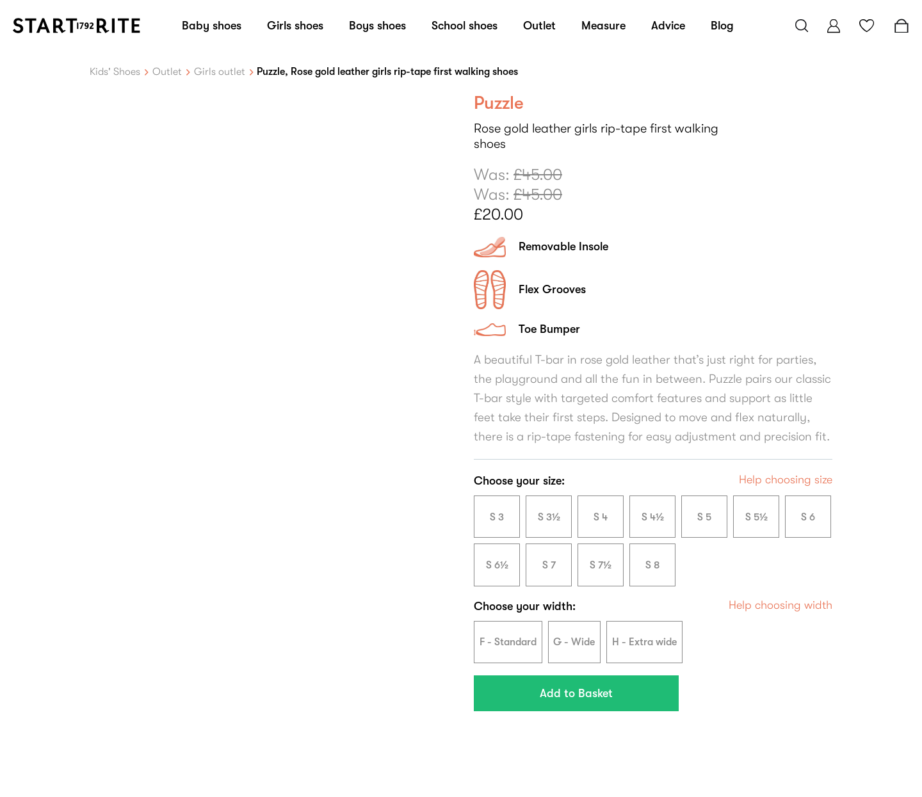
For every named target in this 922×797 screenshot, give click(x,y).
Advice (668, 25)
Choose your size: (519, 480)
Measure (603, 25)
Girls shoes (295, 25)
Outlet (539, 25)
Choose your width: (525, 606)
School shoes (464, 25)
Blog (722, 25)
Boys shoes (377, 25)
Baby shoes (211, 25)
